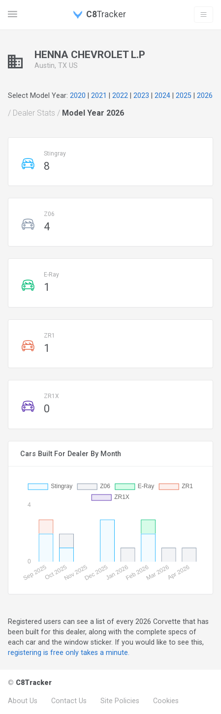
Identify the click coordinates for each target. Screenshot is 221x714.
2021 (99, 95)
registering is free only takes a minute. (68, 652)
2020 (78, 95)
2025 (183, 95)
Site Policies (119, 701)
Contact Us (69, 701)
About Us (22, 701)
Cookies (166, 701)
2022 (120, 95)
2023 (141, 95)
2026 (205, 95)
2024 (162, 95)
